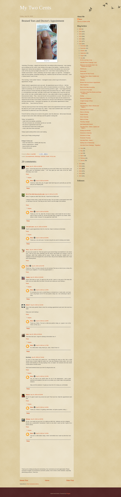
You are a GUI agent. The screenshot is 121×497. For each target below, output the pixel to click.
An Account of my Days (86, 89)
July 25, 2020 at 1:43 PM (42, 407)
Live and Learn (30, 226)
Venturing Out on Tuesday (86, 109)
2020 (80, 43)
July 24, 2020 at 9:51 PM (38, 266)
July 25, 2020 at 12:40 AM (36, 277)
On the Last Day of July (86, 60)
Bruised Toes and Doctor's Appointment (90, 82)
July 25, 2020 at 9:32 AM (36, 394)
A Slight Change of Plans (86, 101)
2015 (80, 173)
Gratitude (43, 156)
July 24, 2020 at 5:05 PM (35, 166)
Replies (29, 177)
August (82, 55)
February (82, 158)
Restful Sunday (84, 114)
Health (47, 156)
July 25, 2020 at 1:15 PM (42, 320)
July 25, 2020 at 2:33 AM (37, 305)
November (83, 48)
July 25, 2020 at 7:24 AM (38, 357)
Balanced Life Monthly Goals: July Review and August (88, 65)
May (81, 150)
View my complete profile (83, 21)
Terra (27, 249)
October (82, 50)
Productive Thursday (85, 138)
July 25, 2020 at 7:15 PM (42, 433)
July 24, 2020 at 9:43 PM (42, 237)
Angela (28, 277)
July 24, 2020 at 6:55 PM (40, 226)
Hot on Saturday (84, 117)
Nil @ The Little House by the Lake (35, 194)
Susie (27, 166)
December (83, 45)
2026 (80, 29)
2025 (80, 31)
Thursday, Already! (85, 121)
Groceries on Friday (85, 135)
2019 (80, 163)
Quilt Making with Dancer (86, 124)
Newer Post (24, 480)
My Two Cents (35, 8)
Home (47, 480)
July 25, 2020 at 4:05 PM (37, 419)
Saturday (82, 80)
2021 (80, 41)
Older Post (70, 480)
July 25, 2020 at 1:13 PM (42, 290)
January (82, 160)
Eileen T (28, 305)
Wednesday (83, 71)
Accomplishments (30, 156)
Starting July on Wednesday (87, 142)
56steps (28, 419)
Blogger (68, 493)
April (81, 153)
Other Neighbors (84, 84)
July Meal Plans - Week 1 (86, 140)
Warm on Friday (84, 119)
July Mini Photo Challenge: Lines (88, 62)
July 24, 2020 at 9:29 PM (42, 180)
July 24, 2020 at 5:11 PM (51, 194)
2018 (80, 166)
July (81, 58)
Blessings (37, 156)
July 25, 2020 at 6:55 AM (35, 334)
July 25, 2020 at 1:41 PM (42, 376)
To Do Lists (53, 156)
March (82, 155)
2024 (80, 34)
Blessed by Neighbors (85, 98)
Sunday (82, 96)
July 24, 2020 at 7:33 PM (36, 249)
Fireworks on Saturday (86, 133)
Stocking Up (83, 68)
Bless (31, 180)
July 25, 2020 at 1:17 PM (42, 345)
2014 (80, 176)
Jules (27, 334)
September (83, 53)
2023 (80, 36)
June (81, 148)
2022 (80, 39)
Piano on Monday (84, 112)
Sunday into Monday (85, 130)
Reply (27, 174)
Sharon (28, 394)
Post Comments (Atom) (33, 484)
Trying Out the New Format (87, 73)
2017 (80, 168)
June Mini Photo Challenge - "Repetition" (90, 145)
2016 (80, 171)
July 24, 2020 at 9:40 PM (42, 211)
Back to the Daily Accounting (87, 87)
